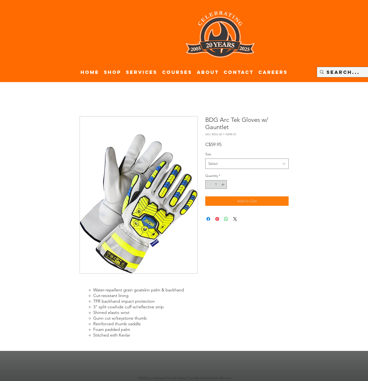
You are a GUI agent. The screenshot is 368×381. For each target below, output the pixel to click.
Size (208, 154)
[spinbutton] (216, 184)
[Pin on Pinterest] (217, 219)
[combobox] (247, 164)
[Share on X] (235, 219)
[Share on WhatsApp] (226, 219)
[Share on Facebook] (208, 219)
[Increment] (223, 184)
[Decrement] (209, 184)
